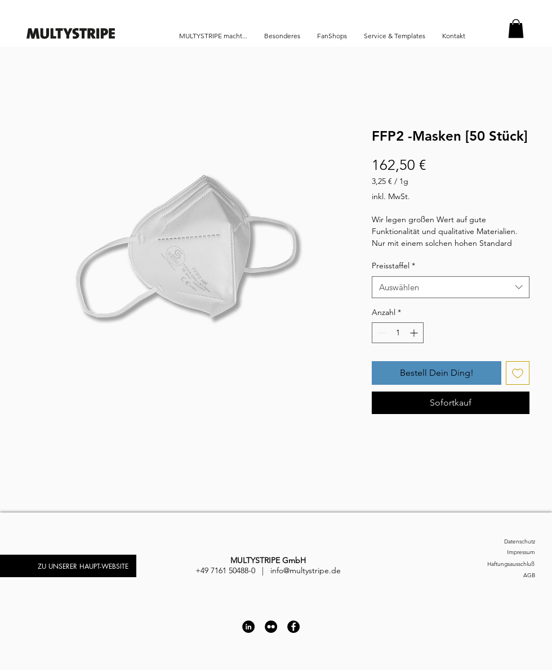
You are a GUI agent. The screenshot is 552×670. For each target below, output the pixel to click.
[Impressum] (504, 552)
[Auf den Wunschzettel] (517, 373)
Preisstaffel (393, 265)
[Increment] (415, 333)
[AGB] (504, 575)
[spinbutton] (398, 333)
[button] (516, 28)
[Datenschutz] (504, 541)
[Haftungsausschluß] (497, 564)
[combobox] (450, 287)
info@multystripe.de (305, 570)
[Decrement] (380, 333)
